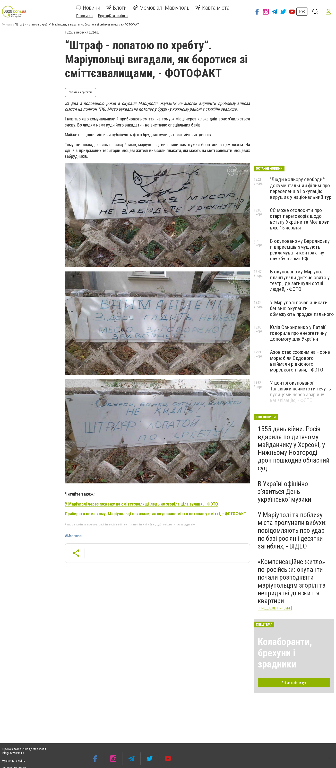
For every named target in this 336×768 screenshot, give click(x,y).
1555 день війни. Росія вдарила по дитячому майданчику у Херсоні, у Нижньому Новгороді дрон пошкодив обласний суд (293, 448)
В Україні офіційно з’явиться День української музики (284, 491)
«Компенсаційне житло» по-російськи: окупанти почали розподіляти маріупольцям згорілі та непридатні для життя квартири (292, 581)
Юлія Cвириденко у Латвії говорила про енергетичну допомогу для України (298, 333)
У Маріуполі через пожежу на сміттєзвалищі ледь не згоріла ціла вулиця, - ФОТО (141, 503)
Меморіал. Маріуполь (161, 7)
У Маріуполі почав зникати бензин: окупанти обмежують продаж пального (302, 308)
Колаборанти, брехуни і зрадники (285, 653)
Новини (88, 7)
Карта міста (212, 7)
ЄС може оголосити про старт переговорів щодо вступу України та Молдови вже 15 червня (299, 219)
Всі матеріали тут (294, 683)
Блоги (116, 7)
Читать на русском (80, 92)
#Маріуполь (74, 536)
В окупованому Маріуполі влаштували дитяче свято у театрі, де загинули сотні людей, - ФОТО (300, 280)
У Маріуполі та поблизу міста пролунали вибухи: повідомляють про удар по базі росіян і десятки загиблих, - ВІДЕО (292, 530)
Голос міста (84, 16)
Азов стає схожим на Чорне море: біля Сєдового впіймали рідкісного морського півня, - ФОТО (300, 360)
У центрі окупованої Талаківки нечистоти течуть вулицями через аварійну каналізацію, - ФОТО (300, 391)
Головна (7, 24)
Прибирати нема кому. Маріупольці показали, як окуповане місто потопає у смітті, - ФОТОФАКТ (155, 513)
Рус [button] (301, 11)
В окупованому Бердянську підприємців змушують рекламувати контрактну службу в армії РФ (300, 250)
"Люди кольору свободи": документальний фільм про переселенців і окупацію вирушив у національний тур (300, 188)
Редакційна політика (113, 16)
